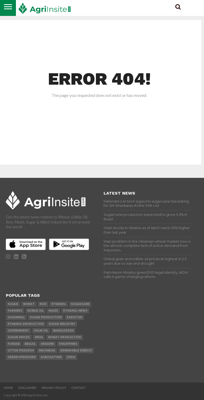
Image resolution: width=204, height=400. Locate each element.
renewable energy (76, 350)
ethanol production (26, 324)
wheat (29, 304)
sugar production (46, 317)
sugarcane (80, 304)
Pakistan (74, 317)
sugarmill (16, 317)
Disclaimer (27, 388)
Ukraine (47, 344)
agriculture (51, 357)
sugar (13, 304)
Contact (78, 388)
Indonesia (47, 350)
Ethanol (59, 304)
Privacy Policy (54, 388)
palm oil (41, 330)
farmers (15, 310)
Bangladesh (63, 330)
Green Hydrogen (22, 357)
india (39, 337)
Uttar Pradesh (21, 350)
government (18, 330)
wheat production (64, 337)
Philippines (68, 344)
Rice (43, 304)
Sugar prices (19, 337)
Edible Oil (35, 310)
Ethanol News (75, 310)
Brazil (30, 344)
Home (8, 388)
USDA (71, 357)
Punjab (14, 344)
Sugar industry (62, 324)
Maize (53, 310)
